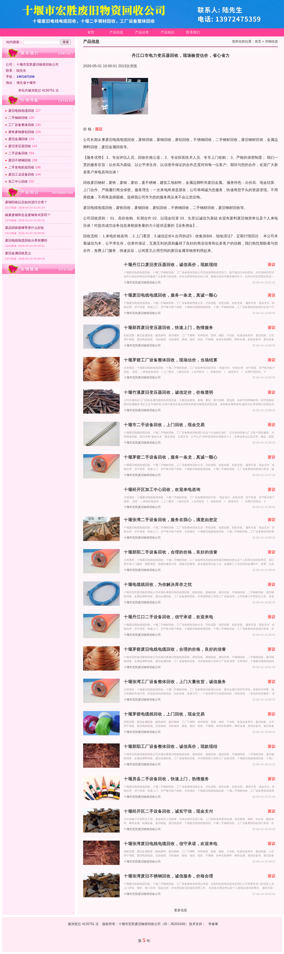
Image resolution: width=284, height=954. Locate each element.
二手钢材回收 (18, 117)
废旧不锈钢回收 (19, 160)
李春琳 (213, 924)
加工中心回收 (18, 181)
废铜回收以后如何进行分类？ (26, 202)
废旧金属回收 (18, 139)
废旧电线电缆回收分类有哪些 (26, 240)
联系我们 (193, 32)
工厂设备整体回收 (21, 125)
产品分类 (142, 32)
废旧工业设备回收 (21, 174)
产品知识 (167, 32)
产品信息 (116, 32)
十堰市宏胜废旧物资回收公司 (142, 282)
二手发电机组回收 (21, 167)
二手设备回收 (18, 153)
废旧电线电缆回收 (21, 110)
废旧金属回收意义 (18, 253)
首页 (90, 32)
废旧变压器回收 (19, 146)
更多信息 (180, 910)
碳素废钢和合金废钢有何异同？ (28, 215)
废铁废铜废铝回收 (21, 132)
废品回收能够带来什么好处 (24, 227)
